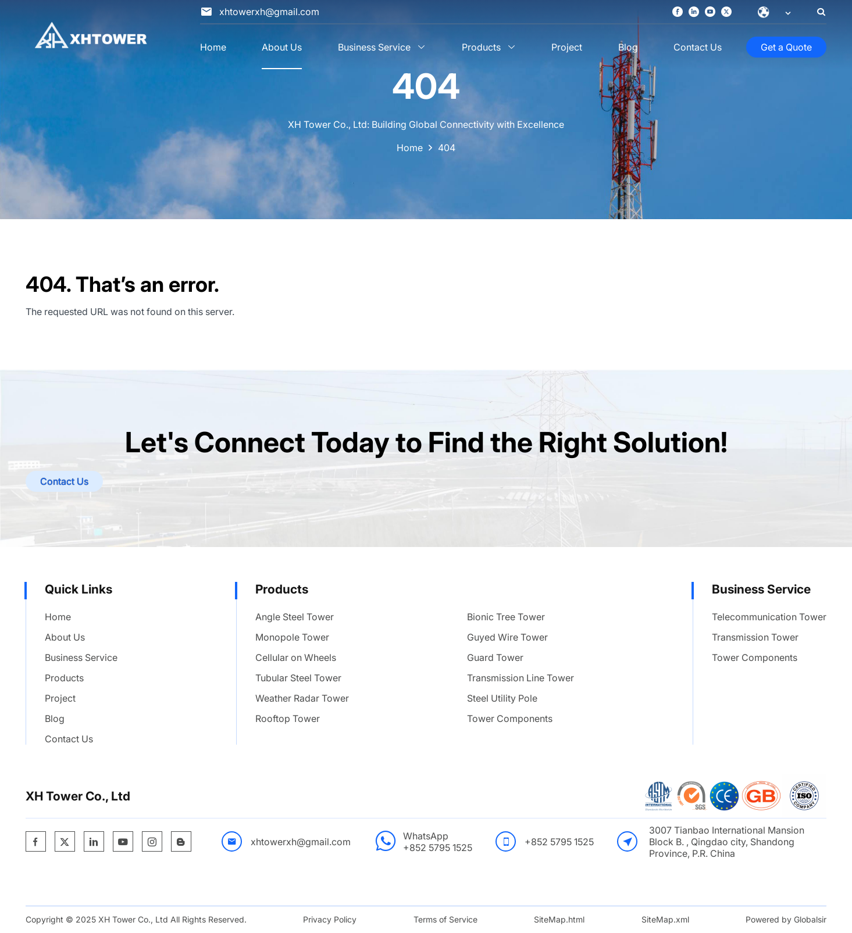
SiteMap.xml (665, 919)
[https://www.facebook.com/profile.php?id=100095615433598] (677, 12)
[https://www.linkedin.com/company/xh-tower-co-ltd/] (694, 12)
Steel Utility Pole (502, 698)
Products (481, 47)
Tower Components (509, 718)
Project (566, 47)
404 (446, 147)
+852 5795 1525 (437, 847)
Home (213, 47)
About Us (282, 47)
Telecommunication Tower (769, 617)
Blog (628, 47)
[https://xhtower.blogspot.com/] (181, 842)
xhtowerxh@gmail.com (301, 842)
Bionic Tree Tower (506, 617)
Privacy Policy (330, 919)
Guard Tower (495, 657)
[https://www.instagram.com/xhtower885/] (152, 842)
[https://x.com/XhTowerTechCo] (726, 12)
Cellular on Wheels (295, 657)
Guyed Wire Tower (507, 637)
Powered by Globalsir (786, 919)
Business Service (374, 47)
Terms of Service (445, 919)
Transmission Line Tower (520, 678)
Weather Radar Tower (302, 698)
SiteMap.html (559, 919)
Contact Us (697, 47)
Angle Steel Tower (294, 617)
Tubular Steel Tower (298, 678)
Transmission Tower (755, 637)
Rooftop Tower (287, 718)
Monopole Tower (292, 637)
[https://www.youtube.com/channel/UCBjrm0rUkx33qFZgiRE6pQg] (710, 12)
